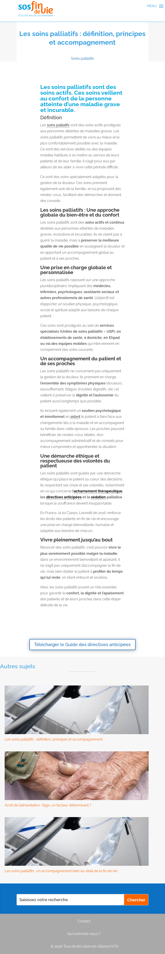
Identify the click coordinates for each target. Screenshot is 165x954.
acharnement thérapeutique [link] (98, 491)
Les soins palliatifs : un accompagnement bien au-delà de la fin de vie (61, 871)
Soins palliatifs (82, 58)
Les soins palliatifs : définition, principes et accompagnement (54, 739)
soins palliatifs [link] (58, 125)
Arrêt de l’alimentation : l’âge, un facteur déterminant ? (48, 805)
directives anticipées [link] (64, 497)
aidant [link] (75, 417)
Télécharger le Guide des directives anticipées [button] (82, 644)
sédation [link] (98, 497)
